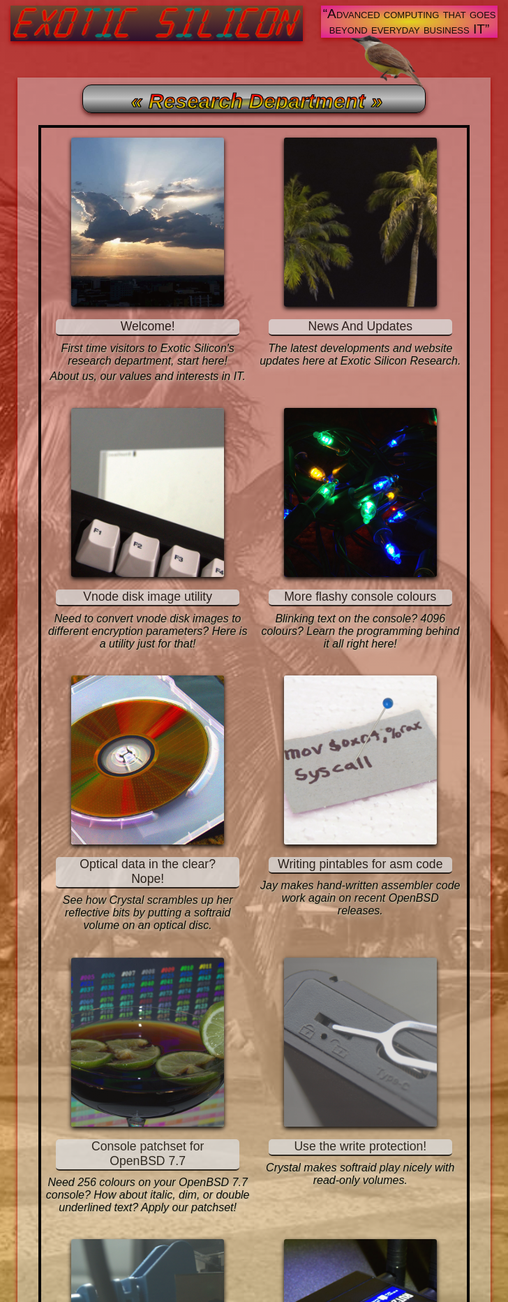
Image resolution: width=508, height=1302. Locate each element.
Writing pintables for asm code (360, 864)
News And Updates (360, 326)
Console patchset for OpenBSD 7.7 (147, 1153)
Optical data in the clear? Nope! (148, 871)
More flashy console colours (360, 597)
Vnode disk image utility (147, 597)
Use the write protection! (360, 1146)
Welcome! (148, 326)
